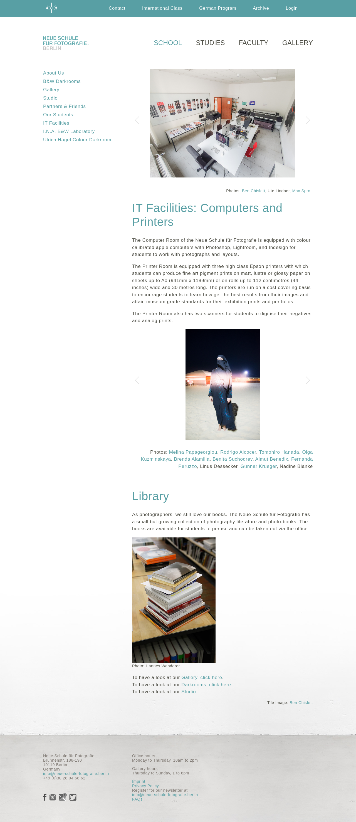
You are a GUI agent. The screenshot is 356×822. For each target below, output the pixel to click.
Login (292, 8)
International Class (162, 8)
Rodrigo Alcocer (238, 452)
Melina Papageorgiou (193, 452)
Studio (50, 98)
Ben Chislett (253, 191)
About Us (53, 73)
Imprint (138, 781)
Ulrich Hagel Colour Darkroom (77, 139)
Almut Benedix (271, 459)
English (224, 25)
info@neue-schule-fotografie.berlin (76, 773)
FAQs (137, 799)
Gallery (51, 89)
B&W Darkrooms (62, 81)
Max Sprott (302, 191)
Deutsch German (266, 25)
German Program (217, 8)
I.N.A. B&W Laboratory (69, 131)
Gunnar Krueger (259, 466)
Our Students (58, 114)
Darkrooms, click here (206, 684)
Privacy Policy (145, 786)
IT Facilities (56, 123)
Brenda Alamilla (191, 459)
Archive (261, 8)
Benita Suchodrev (232, 459)
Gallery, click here (201, 677)
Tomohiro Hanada (279, 452)
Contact (117, 8)
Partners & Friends (64, 106)
